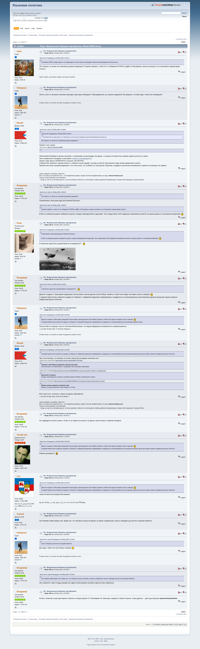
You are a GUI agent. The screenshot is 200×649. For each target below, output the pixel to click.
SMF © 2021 (99, 639)
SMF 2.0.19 (91, 639)
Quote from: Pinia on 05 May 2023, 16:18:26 (53, 284)
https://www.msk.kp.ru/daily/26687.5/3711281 (69, 360)
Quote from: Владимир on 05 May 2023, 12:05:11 (54, 58)
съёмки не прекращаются (82, 158)
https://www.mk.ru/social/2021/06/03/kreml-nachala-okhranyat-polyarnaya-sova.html (79, 381)
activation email (31, 15)
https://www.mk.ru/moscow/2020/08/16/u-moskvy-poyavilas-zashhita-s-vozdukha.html (80, 371)
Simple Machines (109, 639)
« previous (179, 39)
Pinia (19, 223)
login (32, 13)
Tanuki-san (22, 435)
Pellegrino (22, 88)
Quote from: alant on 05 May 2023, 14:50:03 (53, 129)
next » (185, 39)
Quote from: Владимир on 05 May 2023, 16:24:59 (54, 315)
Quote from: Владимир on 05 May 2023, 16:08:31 (54, 230)
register (38, 13)
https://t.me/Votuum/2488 (54, 147)
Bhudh (20, 123)
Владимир (22, 185)
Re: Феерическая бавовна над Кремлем (59, 51)
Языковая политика (27, 5)
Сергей (20, 514)
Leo (18, 476)
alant (19, 51)
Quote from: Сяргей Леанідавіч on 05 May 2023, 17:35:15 (57, 539)
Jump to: (148, 624)
